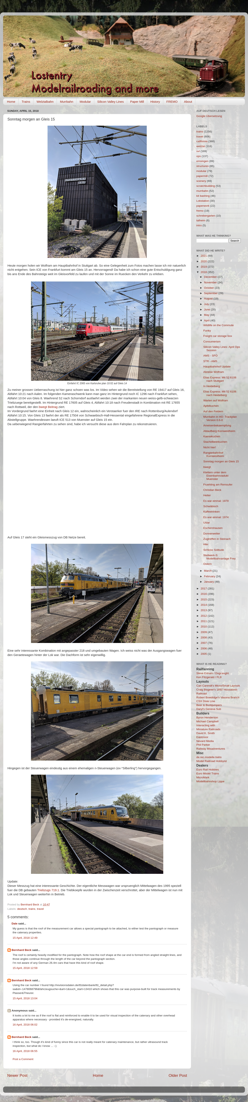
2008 (204, 637)
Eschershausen (213, 528)
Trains (26, 101)
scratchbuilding (205, 185)
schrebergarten (205, 215)
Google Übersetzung (209, 116)
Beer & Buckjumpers (209, 705)
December (211, 276)
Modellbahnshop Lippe (210, 781)
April (207, 320)
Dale (15, 923)
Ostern (207, 563)
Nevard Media (205, 741)
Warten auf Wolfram (215, 400)
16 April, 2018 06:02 (25, 1024)
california (201, 141)
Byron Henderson (207, 717)
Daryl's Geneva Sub (208, 709)
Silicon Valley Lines (110, 101)
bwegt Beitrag (48, 407)
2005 (204, 653)
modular (201, 171)
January (209, 581)
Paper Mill (137, 101)
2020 (204, 261)
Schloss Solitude (213, 549)
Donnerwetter (211, 533)
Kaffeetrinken (211, 511)
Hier (206, 544)
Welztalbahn (45, 101)
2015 (204, 599)
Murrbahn (66, 101)
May (207, 314)
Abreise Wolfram (213, 371)
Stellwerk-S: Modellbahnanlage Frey (219, 557)
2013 (204, 610)
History (155, 101)
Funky (207, 330)
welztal (200, 146)
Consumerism (212, 341)
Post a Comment (23, 1059)
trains (32, 908)
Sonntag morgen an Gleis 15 (221, 461)
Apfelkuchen (211, 405)
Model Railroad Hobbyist (211, 761)
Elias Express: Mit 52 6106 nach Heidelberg (219, 393)
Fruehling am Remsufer (217, 484)
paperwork (202, 205)
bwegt (207, 467)
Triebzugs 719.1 (48, 890)
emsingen (202, 161)
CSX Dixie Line (205, 701)
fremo (200, 210)
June (207, 309)
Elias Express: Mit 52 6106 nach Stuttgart (219, 379)
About (188, 101)
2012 (204, 615)
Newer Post (17, 1075)
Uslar (206, 522)
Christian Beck (212, 489)
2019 (204, 266)
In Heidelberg (211, 386)
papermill (202, 176)
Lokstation (202, 200)
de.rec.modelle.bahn (209, 757)
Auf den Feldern (213, 411)
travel (40, 908)
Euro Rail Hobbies (207, 769)
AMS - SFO (210, 355)
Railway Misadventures (210, 748)
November (211, 282)
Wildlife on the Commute (218, 325)
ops (198, 156)
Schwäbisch (210, 506)
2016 (204, 593)
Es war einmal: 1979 (216, 500)
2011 (204, 621)
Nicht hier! (209, 447)
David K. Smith (205, 733)
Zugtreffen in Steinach (217, 538)
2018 (204, 272)
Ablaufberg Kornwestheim (219, 431)
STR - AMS (210, 361)
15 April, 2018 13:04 (25, 998)
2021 (204, 255)
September (211, 293)
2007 (204, 642)
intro (199, 225)
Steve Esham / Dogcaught (212, 673)
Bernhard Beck (21, 950)
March (208, 570)
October (209, 287)
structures (202, 166)
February (210, 576)
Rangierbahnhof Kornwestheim (213, 454)
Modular (85, 101)
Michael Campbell (207, 721)
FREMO (172, 101)
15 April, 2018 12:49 (25, 937)
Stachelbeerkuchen (215, 441)
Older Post (178, 1075)
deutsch (22, 908)
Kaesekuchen (211, 436)
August (208, 298)
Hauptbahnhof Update (217, 366)
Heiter (207, 495)
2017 (204, 588)
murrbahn (202, 190)
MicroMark (202, 777)
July (207, 304)
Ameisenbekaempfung (217, 425)
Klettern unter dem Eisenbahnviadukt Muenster (216, 476)
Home (11, 101)
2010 (204, 626)
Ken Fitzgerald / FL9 (209, 677)
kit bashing (203, 195)
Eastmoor (202, 737)
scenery (201, 180)
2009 (204, 632)
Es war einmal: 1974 (216, 517)
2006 (204, 648)
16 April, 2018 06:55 (25, 1051)
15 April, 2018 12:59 (25, 968)
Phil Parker (203, 744)
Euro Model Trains (207, 773)
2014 (204, 604)
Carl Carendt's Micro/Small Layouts (218, 685)
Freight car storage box (217, 336)
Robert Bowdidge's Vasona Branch (217, 697)
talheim (200, 220)
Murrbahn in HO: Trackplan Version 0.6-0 (220, 418)
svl (198, 151)
